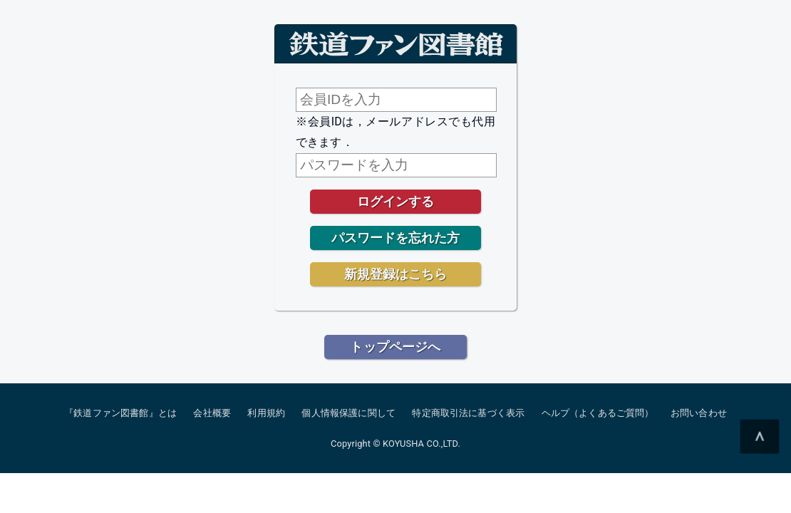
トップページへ (395, 346)
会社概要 (212, 413)
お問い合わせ (699, 413)
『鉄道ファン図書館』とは (120, 413)
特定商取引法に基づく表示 (468, 413)
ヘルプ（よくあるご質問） (598, 413)
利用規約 (266, 413)
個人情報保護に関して (348, 413)
